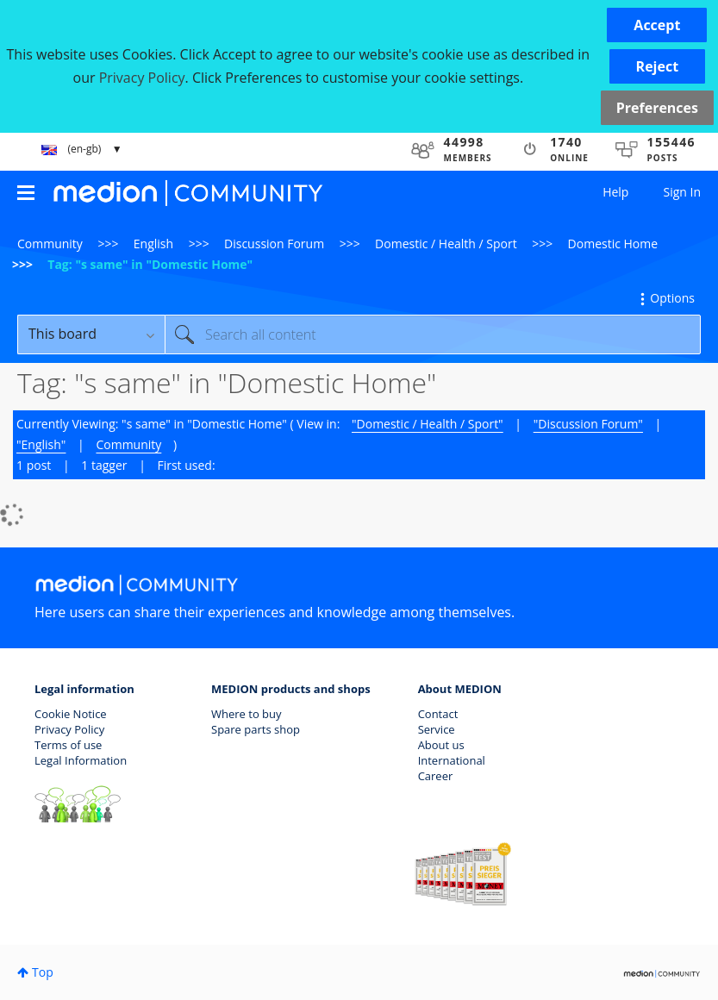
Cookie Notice (70, 714)
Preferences (657, 107)
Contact (438, 714)
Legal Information (80, 760)
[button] (657, 25)
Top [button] (42, 972)
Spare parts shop (255, 729)
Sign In (682, 192)
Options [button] (672, 298)
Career (435, 776)
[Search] (433, 334)
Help (615, 192)
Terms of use (68, 745)
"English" (41, 444)
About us (441, 745)
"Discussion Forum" (588, 424)
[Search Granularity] (91, 334)
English (153, 243)
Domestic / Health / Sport (446, 243)
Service (436, 729)
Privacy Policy (69, 729)
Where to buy (246, 714)
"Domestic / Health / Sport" (427, 424)
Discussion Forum (274, 243)
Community (50, 243)
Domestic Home (613, 243)
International (451, 760)
